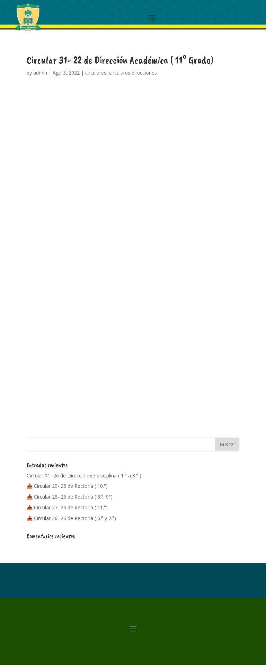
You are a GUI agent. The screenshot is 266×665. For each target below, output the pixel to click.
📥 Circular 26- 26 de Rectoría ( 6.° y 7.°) (71, 518)
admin (40, 72)
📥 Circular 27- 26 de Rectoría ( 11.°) (67, 507)
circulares (95, 72)
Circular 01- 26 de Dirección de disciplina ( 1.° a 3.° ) (84, 475)
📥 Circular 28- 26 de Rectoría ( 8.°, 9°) (70, 496)
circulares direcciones (133, 72)
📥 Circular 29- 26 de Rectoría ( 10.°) (67, 486)
